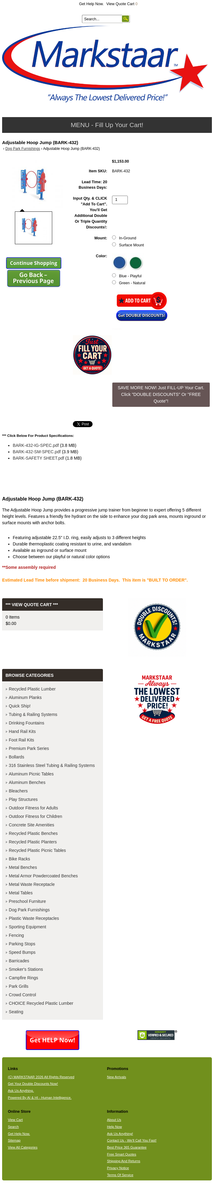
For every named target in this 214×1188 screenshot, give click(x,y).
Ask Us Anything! (120, 1134)
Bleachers (18, 790)
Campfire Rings (23, 977)
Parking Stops (22, 943)
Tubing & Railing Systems (33, 714)
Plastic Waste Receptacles (34, 918)
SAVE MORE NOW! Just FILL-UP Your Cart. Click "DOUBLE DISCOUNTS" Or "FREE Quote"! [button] (161, 394)
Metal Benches (23, 867)
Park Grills (19, 986)
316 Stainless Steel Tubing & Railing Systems (52, 765)
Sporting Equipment (27, 926)
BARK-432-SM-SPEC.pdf (37, 451)
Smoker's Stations (26, 969)
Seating (16, 1011)
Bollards (16, 756)
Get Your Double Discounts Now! (33, 1083)
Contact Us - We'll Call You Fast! (131, 1140)
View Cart (15, 1120)
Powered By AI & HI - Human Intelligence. (40, 1097)
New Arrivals (116, 1077)
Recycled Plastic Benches (33, 833)
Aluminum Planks (25, 697)
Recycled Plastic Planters (33, 841)
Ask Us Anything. (21, 1090)
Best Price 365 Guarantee (126, 1147)
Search (13, 1127)
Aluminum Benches (27, 782)
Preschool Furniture (27, 901)
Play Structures (23, 799)
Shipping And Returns (123, 1161)
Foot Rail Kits (21, 739)
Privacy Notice (118, 1168)
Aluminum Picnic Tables (31, 773)
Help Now (114, 1127)
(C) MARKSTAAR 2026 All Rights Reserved (41, 1077)
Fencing (16, 935)
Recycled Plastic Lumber (32, 689)
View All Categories (22, 1147)
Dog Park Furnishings (22, 149)
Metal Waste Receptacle (32, 884)
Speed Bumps (22, 952)
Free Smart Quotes (121, 1154)
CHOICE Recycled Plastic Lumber (41, 1003)
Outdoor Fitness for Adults (33, 807)
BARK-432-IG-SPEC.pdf (36, 445)
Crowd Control (22, 994)
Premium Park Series (29, 748)
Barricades (19, 960)
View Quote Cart (122, 4)
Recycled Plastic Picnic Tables (37, 850)
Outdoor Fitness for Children (35, 816)
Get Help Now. (91, 4)
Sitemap (14, 1140)
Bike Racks (19, 858)
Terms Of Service (120, 1175)
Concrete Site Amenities (31, 824)
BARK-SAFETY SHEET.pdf (38, 458)
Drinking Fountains (26, 723)
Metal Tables (20, 892)
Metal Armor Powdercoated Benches (43, 875)
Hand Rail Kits (22, 731)
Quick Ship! (20, 706)
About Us (114, 1120)
